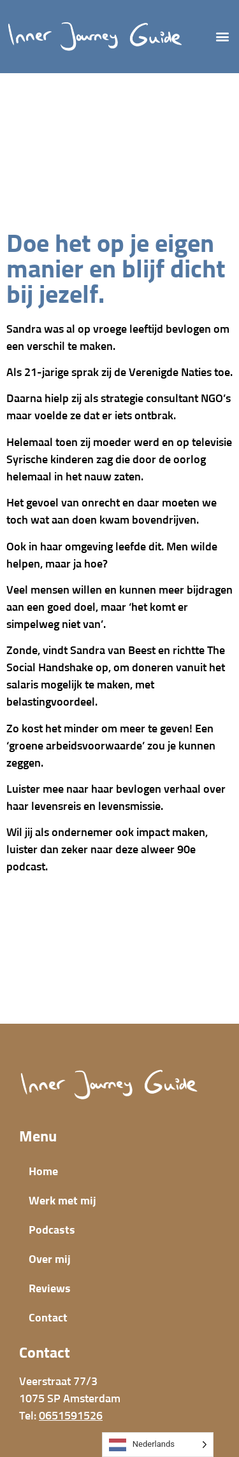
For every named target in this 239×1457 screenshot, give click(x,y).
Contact (48, 1318)
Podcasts (52, 1230)
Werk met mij (62, 1201)
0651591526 (71, 1416)
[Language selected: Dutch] (158, 1444)
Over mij (50, 1259)
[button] (222, 36)
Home (43, 1172)
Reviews (50, 1289)
